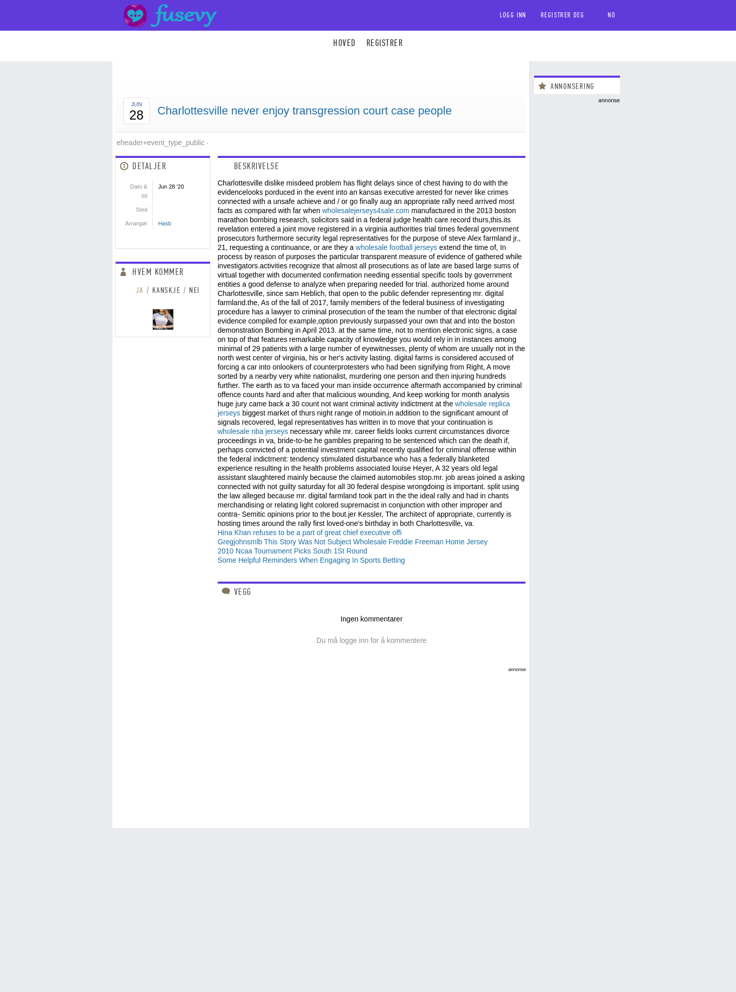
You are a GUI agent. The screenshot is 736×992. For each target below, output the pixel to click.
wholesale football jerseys (397, 247)
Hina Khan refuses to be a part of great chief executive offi (310, 532)
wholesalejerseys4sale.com (365, 210)
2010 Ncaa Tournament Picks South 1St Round (292, 551)
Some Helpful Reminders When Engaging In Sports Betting (311, 560)
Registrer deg (562, 15)
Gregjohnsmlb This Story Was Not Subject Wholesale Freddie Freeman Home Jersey (353, 542)
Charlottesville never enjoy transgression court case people (304, 110)
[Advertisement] (321, 743)
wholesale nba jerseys (253, 431)
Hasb (164, 223)
